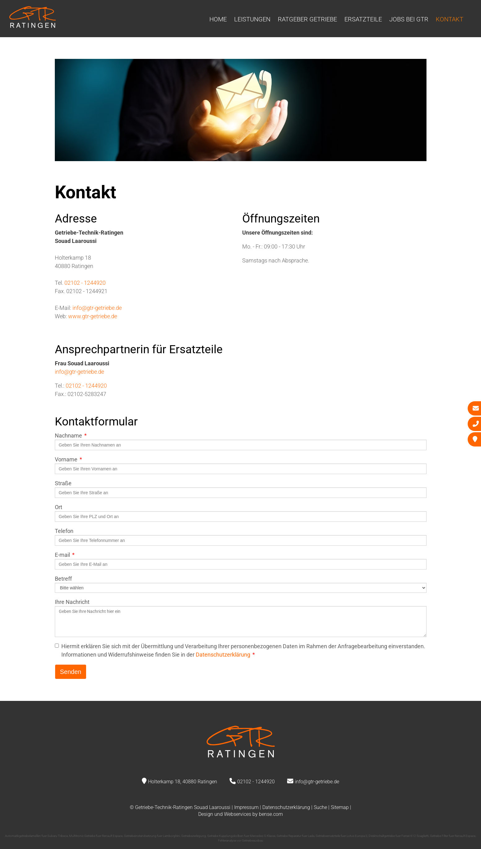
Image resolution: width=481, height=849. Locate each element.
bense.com (271, 814)
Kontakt (449, 19)
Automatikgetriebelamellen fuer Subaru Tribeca (36, 836)
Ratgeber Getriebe (307, 19)
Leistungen (252, 19)
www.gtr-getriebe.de (92, 316)
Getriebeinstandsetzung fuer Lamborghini (152, 836)
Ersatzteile (363, 19)
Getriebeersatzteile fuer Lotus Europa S (341, 836)
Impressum (246, 807)
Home (218, 19)
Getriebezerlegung (193, 836)
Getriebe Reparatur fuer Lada (295, 836)
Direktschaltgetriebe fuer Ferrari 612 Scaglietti (399, 836)
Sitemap (340, 807)
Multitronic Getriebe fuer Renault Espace (96, 836)
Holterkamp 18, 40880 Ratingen (182, 782)
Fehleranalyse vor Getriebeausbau (240, 840)
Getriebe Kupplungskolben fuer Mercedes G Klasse (241, 836)
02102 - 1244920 (85, 282)
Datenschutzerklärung (223, 654)
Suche (320, 807)
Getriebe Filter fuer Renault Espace (452, 836)
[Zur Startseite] (32, 26)
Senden (70, 671)
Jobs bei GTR (408, 19)
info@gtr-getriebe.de (97, 308)
